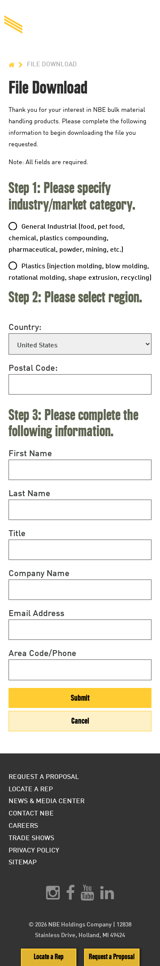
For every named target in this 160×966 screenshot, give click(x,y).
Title (17, 533)
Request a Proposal (111, 957)
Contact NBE (31, 813)
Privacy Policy (34, 850)
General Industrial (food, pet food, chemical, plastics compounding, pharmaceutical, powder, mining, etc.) (67, 237)
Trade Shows (31, 837)
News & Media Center (46, 800)
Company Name (39, 573)
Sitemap (23, 862)
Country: (25, 326)
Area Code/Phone (42, 653)
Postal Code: (33, 367)
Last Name (29, 493)
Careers (23, 825)
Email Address (36, 613)
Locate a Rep (49, 957)
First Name (30, 453)
